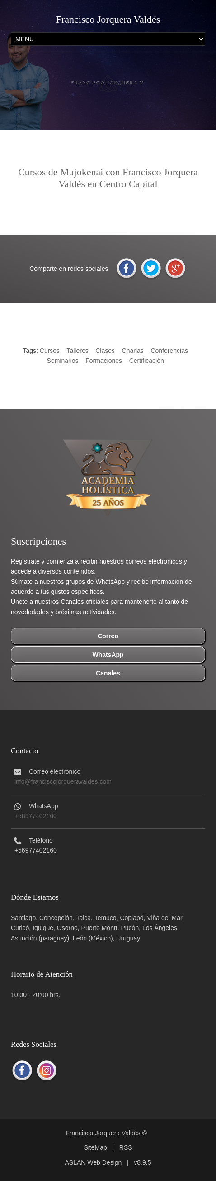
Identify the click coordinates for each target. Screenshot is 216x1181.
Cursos (50, 350)
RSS (125, 1147)
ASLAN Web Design (93, 1162)
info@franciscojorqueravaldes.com (63, 781)
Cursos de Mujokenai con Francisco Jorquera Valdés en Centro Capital (108, 177)
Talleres (77, 350)
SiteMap (95, 1147)
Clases (105, 350)
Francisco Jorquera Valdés (108, 19)
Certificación (146, 360)
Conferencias (169, 350)
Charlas (133, 350)
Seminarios (63, 360)
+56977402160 (35, 815)
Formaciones (103, 360)
